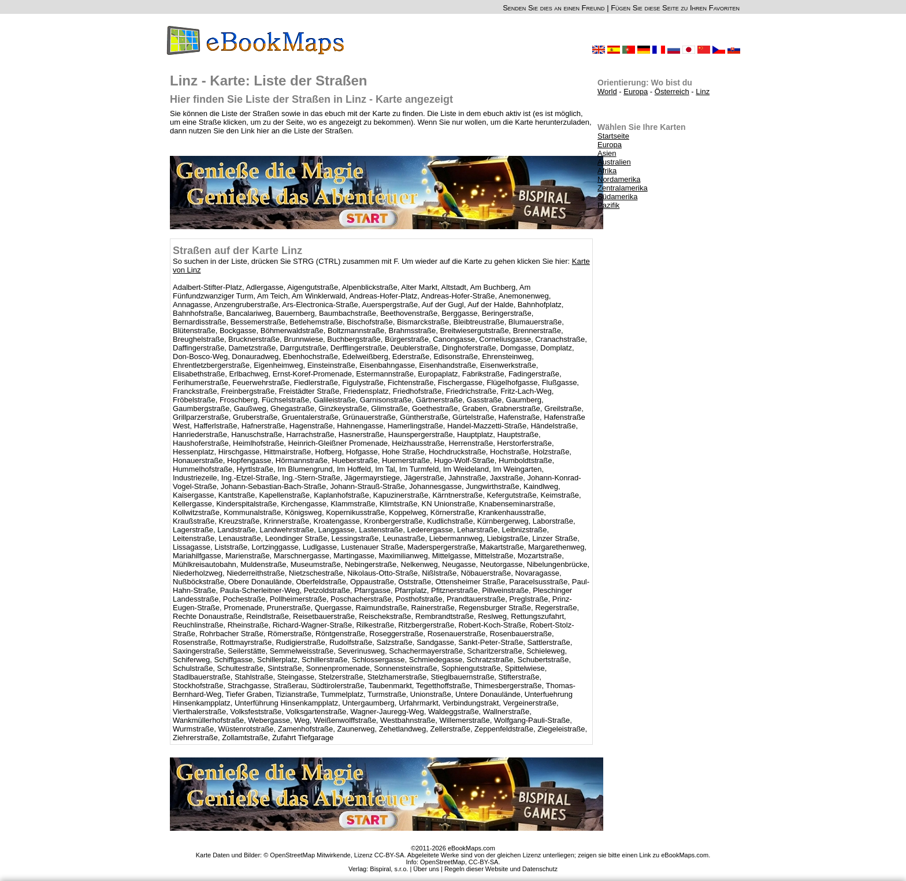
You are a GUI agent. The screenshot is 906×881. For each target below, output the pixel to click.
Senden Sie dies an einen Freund (553, 7)
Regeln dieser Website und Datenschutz (501, 868)
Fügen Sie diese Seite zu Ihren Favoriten (675, 7)
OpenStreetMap (442, 861)
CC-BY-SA (484, 861)
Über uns (426, 868)
